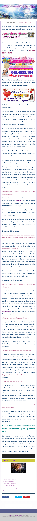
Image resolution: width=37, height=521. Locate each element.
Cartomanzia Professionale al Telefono (15, 515)
